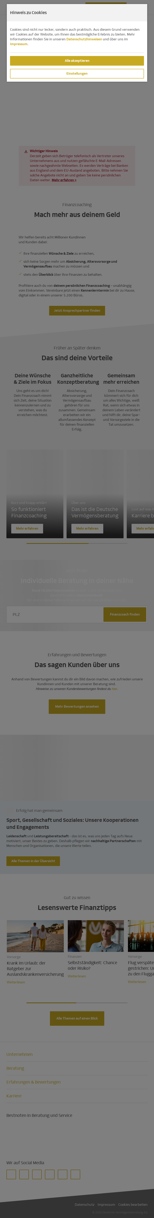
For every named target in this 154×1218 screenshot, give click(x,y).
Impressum (18, 44)
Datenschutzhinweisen (84, 39)
